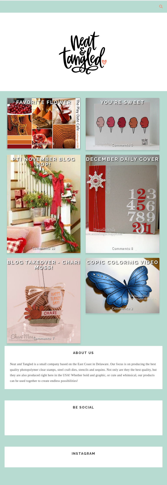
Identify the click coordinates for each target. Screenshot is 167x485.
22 (53, 248)
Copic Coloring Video (123, 262)
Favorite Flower (43, 102)
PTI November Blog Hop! (43, 161)
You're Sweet (122, 102)
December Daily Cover (122, 159)
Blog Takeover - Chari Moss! (43, 264)
